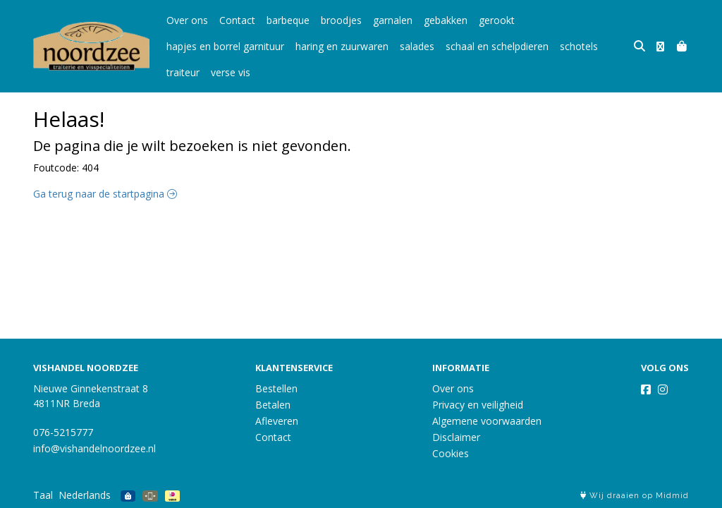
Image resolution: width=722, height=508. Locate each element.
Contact (237, 20)
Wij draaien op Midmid (634, 495)
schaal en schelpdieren (497, 46)
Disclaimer (456, 437)
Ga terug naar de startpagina (105, 193)
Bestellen (276, 388)
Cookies (450, 453)
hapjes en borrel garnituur (225, 46)
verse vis (230, 72)
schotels (579, 46)
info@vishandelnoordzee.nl (94, 448)
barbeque (288, 20)
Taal (43, 495)
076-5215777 (63, 432)
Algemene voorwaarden (487, 421)
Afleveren (276, 421)
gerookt (497, 20)
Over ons (187, 20)
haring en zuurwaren (341, 46)
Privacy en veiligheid (477, 404)
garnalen (392, 20)
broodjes (341, 20)
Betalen (272, 404)
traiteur (183, 72)
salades (417, 46)
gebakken (445, 20)
